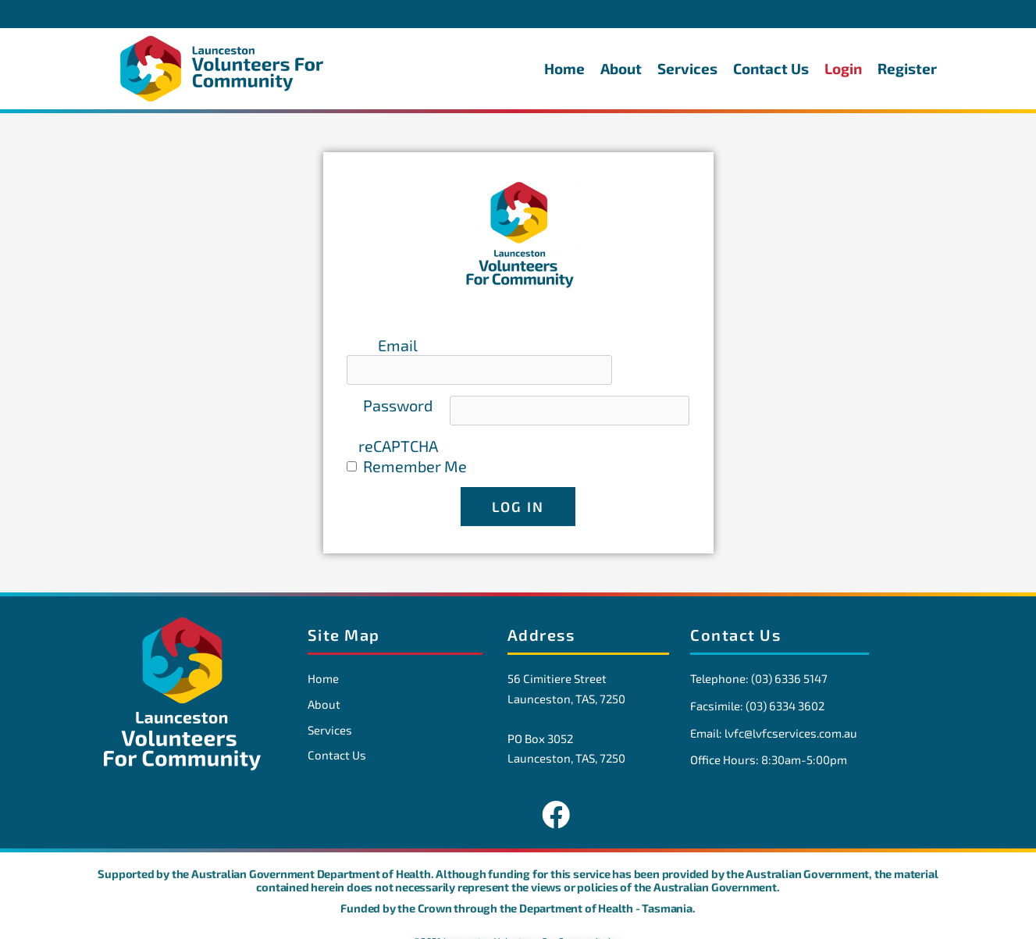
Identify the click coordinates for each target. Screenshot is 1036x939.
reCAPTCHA (398, 426)
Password (398, 385)
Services (687, 68)
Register (907, 68)
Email (398, 345)
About (621, 68)
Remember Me (415, 445)
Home (564, 68)
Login (843, 68)
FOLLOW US (518, 795)
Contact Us (771, 68)
